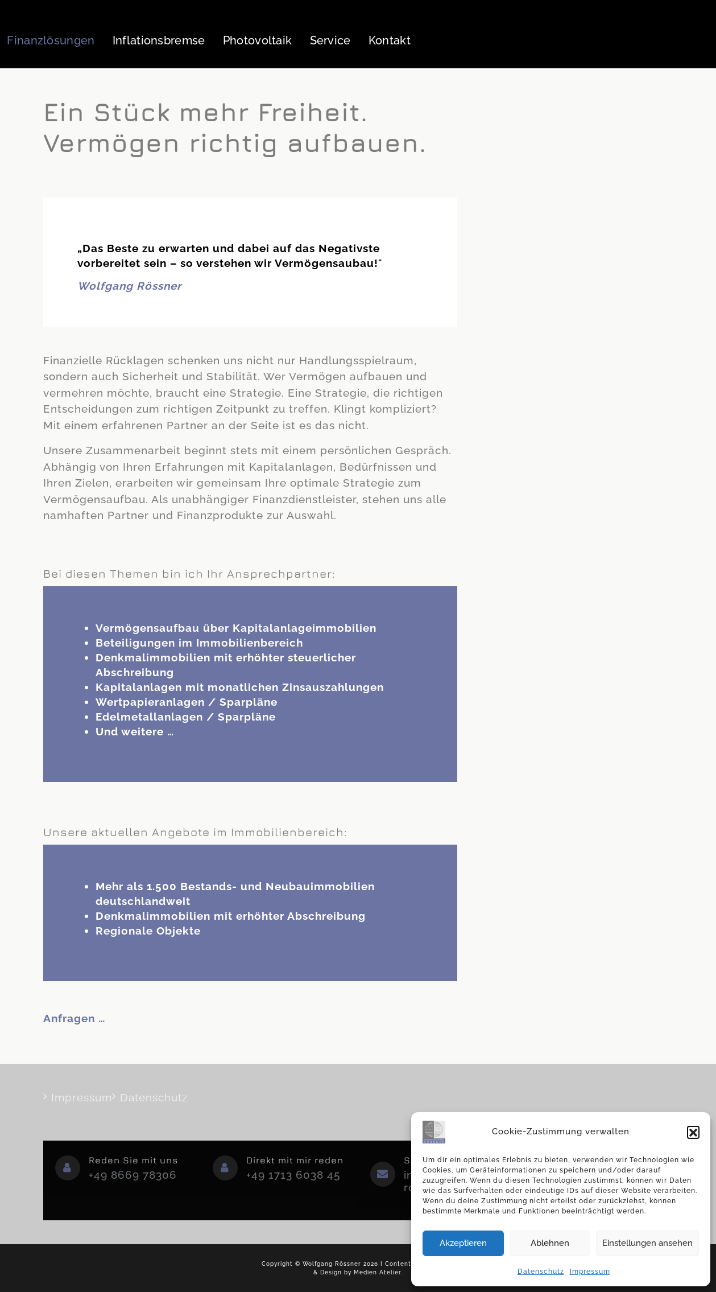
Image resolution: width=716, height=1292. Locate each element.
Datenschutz (541, 1271)
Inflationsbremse (159, 40)
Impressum (590, 1271)
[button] (693, 1132)
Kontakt (390, 40)
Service (330, 40)
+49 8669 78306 (133, 1174)
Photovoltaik (257, 40)
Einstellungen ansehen (647, 1243)
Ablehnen (550, 1243)
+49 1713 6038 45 (293, 1174)
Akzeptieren (463, 1243)
